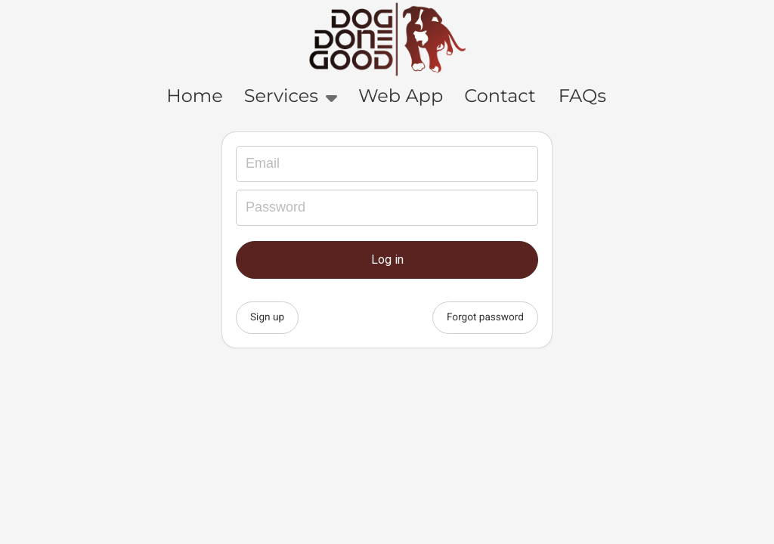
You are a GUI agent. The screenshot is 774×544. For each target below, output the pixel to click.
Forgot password (485, 317)
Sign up (267, 317)
